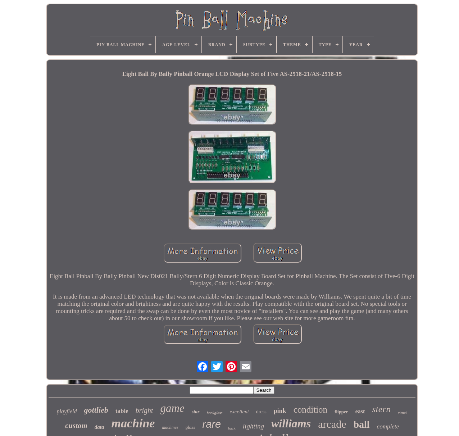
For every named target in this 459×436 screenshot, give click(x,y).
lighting (253, 426)
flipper (341, 411)
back (232, 428)
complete (388, 426)
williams (291, 423)
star (196, 411)
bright (144, 410)
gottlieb (96, 409)
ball (361, 424)
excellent (239, 411)
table (121, 411)
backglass (215, 412)
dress (261, 411)
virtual (402, 413)
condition (310, 409)
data (99, 427)
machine (133, 423)
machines (170, 427)
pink (280, 410)
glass (190, 427)
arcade (332, 424)
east (360, 411)
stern (381, 409)
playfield (67, 411)
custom (76, 425)
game (172, 408)
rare (211, 424)
